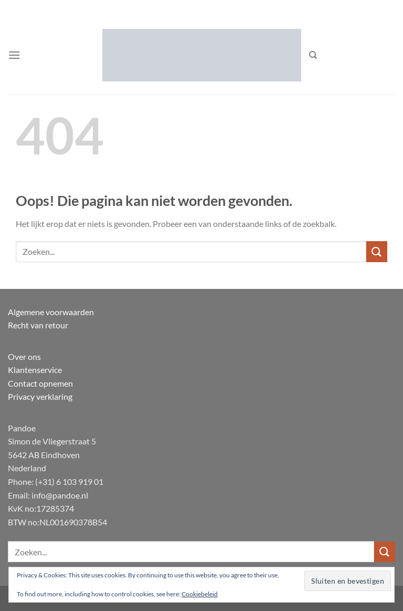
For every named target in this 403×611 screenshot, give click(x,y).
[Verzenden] (376, 251)
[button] (14, 55)
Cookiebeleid (200, 594)
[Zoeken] (313, 55)
